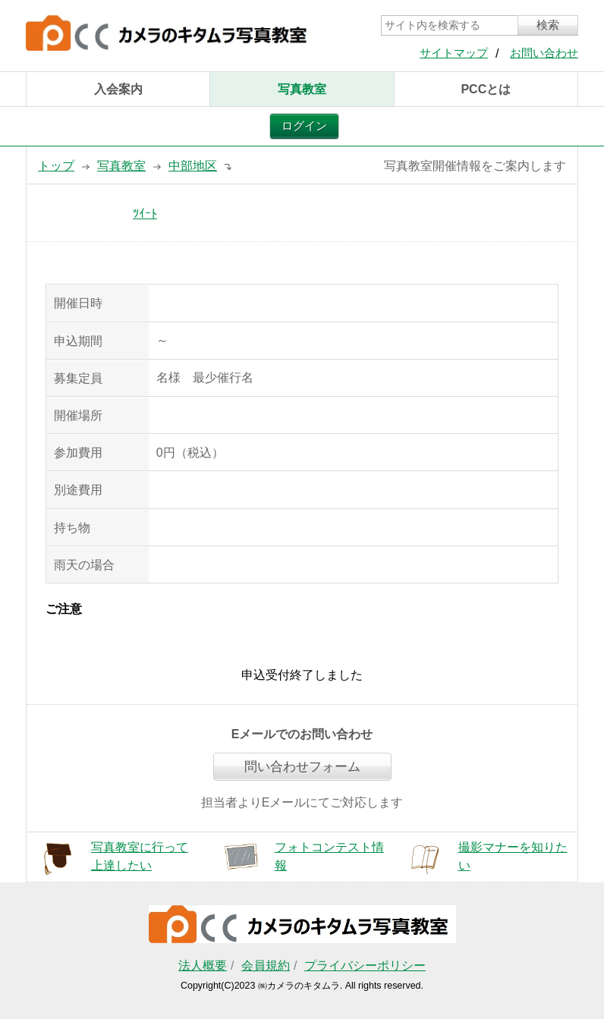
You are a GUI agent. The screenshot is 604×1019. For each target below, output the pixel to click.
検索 (547, 25)
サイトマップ (454, 53)
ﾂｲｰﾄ (145, 213)
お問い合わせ (544, 53)
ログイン (304, 126)
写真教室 (302, 89)
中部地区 (192, 165)
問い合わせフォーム (302, 767)
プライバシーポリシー (365, 965)
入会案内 (118, 89)
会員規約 (265, 965)
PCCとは (486, 89)
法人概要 (202, 965)
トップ (56, 165)
